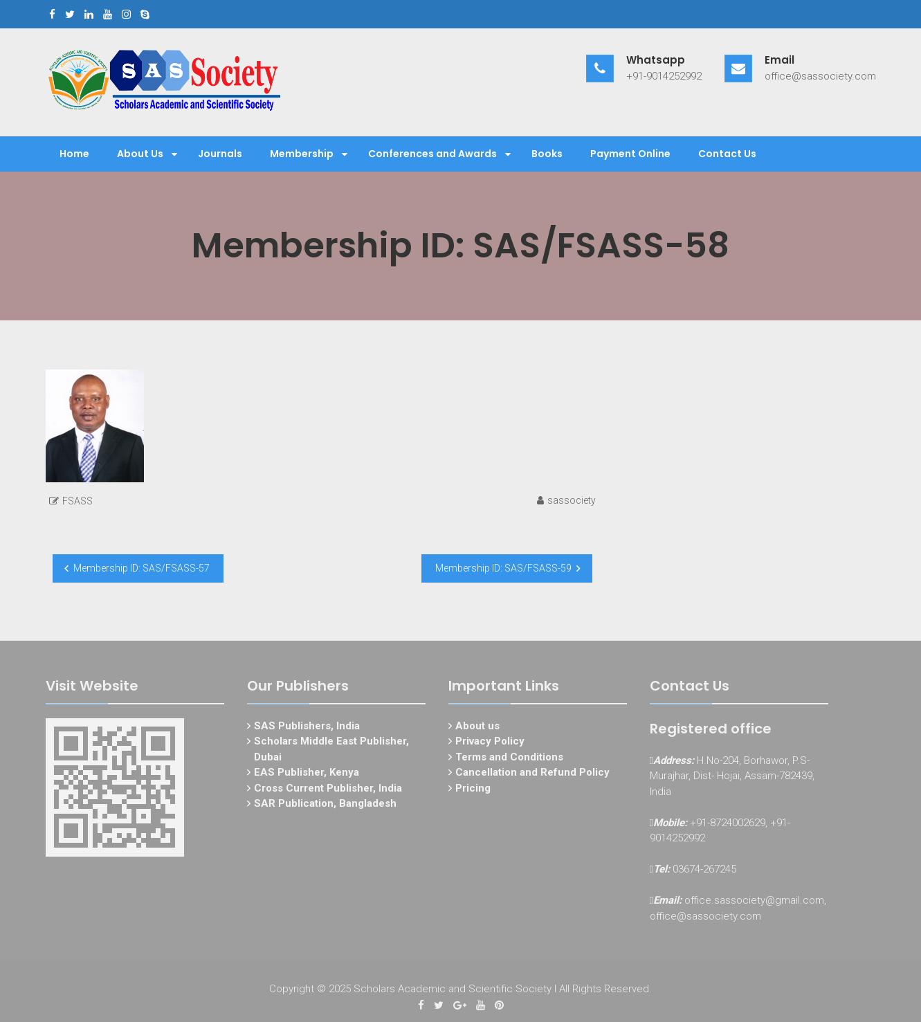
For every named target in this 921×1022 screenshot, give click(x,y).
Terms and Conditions (509, 759)
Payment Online (630, 154)
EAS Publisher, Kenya (306, 775)
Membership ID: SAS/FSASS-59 (503, 568)
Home (74, 154)
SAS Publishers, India (307, 728)
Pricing (473, 790)
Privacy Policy (490, 744)
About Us (140, 154)
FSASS (77, 501)
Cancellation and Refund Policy (532, 775)
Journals (220, 154)
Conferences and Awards (432, 154)
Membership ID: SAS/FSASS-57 (141, 568)
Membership (302, 154)
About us (477, 728)
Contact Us (727, 154)
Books (547, 154)
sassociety (571, 500)
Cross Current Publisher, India (328, 790)
